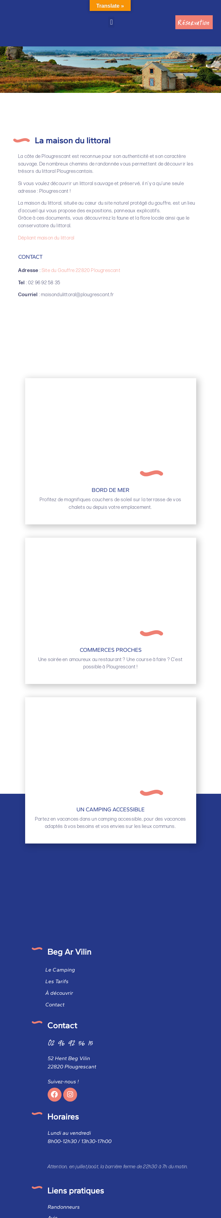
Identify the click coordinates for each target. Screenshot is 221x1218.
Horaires (63, 1116)
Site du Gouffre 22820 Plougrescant (81, 270)
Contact (55, 1004)
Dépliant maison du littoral (46, 238)
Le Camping (60, 970)
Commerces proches (111, 649)
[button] (111, 22)
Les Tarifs (56, 981)
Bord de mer (110, 490)
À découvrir (59, 993)
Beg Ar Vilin (69, 952)
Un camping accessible (110, 809)
